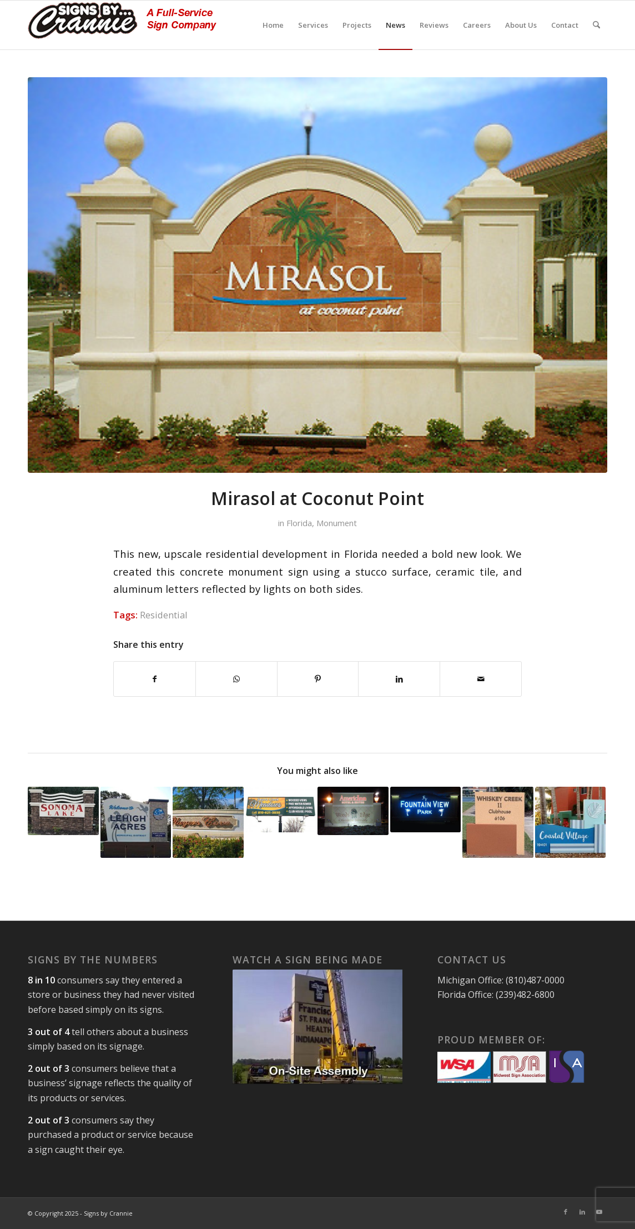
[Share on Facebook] (154, 679)
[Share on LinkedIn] (399, 679)
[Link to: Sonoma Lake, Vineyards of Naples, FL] (63, 811)
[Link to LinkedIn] (582, 1211)
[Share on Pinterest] (318, 679)
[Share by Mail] (480, 679)
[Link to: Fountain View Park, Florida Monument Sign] (425, 809)
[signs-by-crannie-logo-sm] (122, 25)
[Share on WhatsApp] (236, 679)
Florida (299, 522)
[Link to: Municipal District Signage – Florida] (136, 822)
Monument (336, 522)
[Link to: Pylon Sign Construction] (280, 809)
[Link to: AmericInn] (353, 811)
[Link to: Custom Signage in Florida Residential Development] (497, 822)
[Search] (596, 25)
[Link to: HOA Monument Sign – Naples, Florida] (208, 822)
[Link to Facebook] (565, 1211)
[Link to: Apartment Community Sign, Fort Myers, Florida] (570, 822)
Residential (164, 614)
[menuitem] (273, 25)
